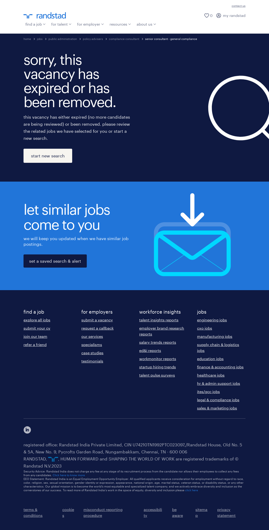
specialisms (91, 344)
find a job (35, 24)
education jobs (210, 358)
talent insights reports (158, 320)
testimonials (92, 361)
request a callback (97, 328)
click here (191, 490)
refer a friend (35, 344)
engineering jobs (212, 320)
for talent (61, 24)
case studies (92, 353)
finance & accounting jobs (220, 367)
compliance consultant (124, 38)
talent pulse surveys (157, 375)
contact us (238, 5)
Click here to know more (69, 475)
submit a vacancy (97, 320)
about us (146, 24)
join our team (35, 336)
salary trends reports (157, 342)
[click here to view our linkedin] (27, 430)
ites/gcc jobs (208, 391)
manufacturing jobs (214, 336)
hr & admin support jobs (218, 383)
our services (92, 336)
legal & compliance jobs (218, 400)
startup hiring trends (157, 367)
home (27, 38)
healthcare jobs (211, 375)
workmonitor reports (157, 358)
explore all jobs (37, 320)
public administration (62, 38)
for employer (90, 24)
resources (120, 24)
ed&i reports (150, 350)
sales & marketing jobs (217, 408)
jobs (40, 38)
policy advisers (93, 38)
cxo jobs (204, 328)
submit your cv (37, 328)
